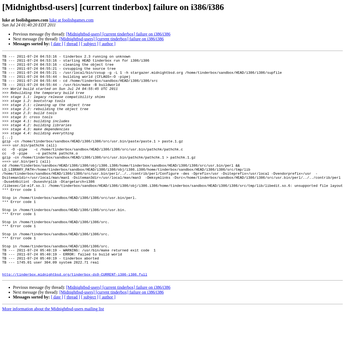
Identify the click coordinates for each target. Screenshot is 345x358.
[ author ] (107, 43)
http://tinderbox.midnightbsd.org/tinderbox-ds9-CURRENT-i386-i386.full (74, 318)
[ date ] (57, 43)
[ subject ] (89, 43)
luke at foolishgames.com (71, 20)
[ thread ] (72, 43)
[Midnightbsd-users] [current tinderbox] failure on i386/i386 (118, 34)
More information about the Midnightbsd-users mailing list (53, 353)
